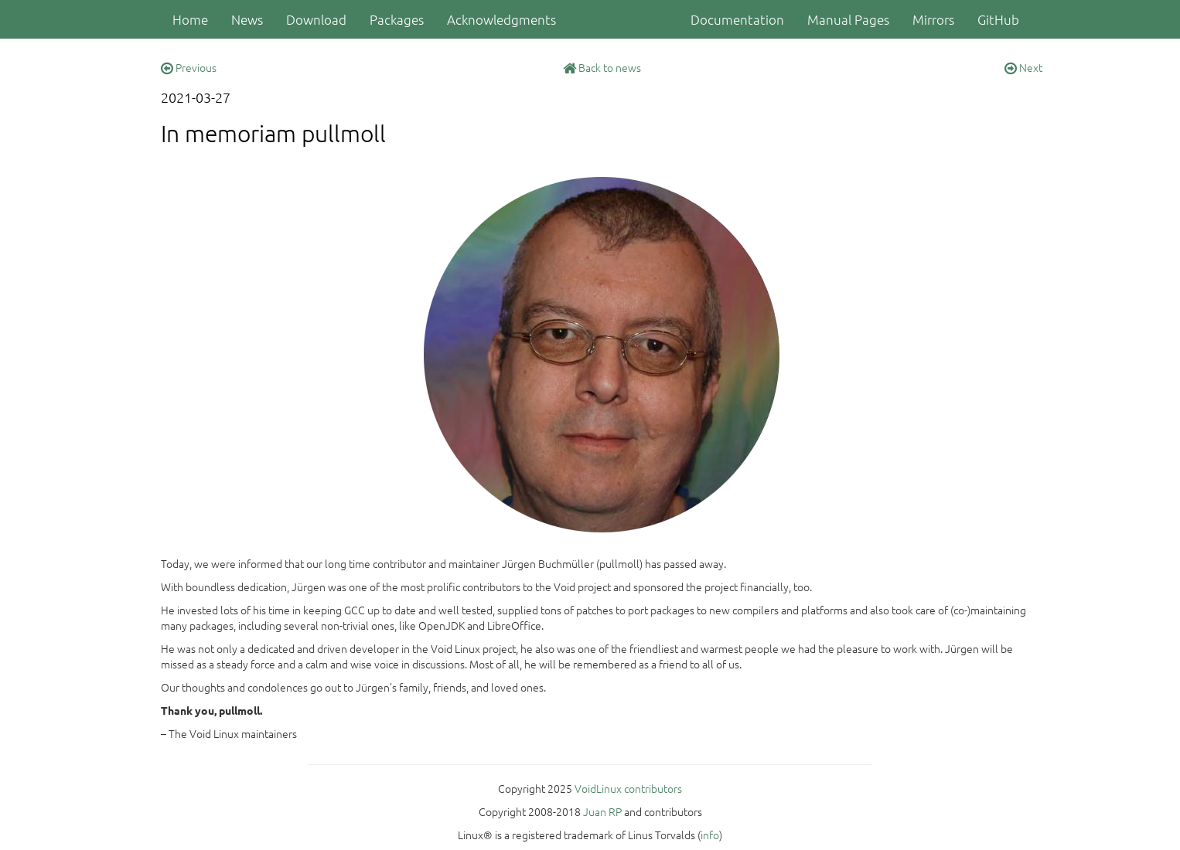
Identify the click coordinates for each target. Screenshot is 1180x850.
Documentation (737, 19)
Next (1023, 67)
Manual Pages (848, 19)
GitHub (998, 19)
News (247, 19)
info (710, 834)
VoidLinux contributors (628, 788)
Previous (189, 67)
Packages (397, 19)
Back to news (602, 67)
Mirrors (933, 19)
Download (316, 19)
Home (190, 19)
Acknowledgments (501, 19)
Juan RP (602, 811)
